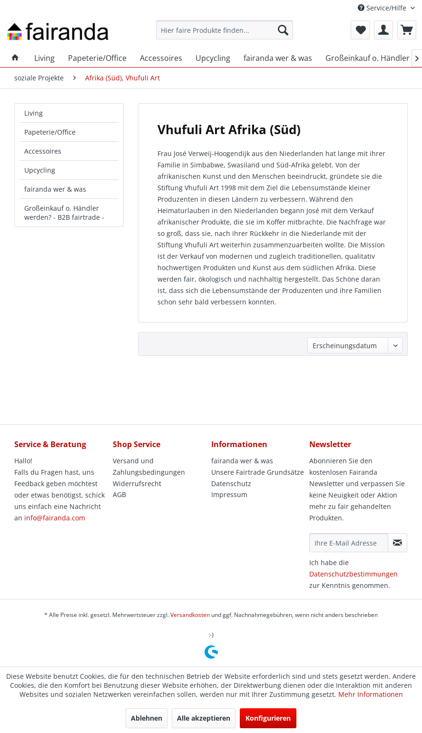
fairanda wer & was (55, 189)
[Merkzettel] (360, 29)
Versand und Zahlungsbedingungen (149, 466)
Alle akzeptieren (203, 718)
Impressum (229, 494)
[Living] (44, 58)
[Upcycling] (213, 58)
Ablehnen (146, 718)
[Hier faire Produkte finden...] (224, 29)
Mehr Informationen (370, 694)
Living (33, 112)
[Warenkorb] (406, 29)
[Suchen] (283, 29)
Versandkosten (190, 615)
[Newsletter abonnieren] (397, 542)
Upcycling (39, 170)
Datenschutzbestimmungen (353, 573)
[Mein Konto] (383, 29)
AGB (119, 494)
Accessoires (42, 151)
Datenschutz (231, 483)
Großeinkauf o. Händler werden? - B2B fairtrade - (64, 213)
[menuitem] (224, 29)
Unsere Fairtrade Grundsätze (257, 472)
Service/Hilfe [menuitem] (383, 7)
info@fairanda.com (54, 517)
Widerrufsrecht (137, 483)
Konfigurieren (268, 718)
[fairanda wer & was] (278, 58)
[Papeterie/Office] (97, 58)
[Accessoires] (161, 58)
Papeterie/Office (50, 132)
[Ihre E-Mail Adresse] (348, 542)
